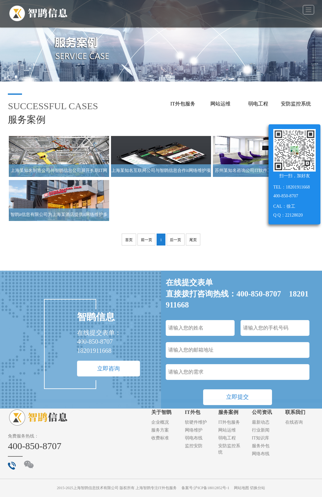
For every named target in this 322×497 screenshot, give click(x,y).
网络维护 (194, 430)
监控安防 (194, 445)
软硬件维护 (196, 422)
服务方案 (160, 430)
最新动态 (260, 422)
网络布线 (260, 453)
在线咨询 (294, 422)
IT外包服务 (182, 103)
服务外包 (260, 445)
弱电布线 (194, 438)
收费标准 (160, 438)
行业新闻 (260, 430)
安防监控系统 (296, 103)
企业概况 (160, 422)
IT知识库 (260, 438)
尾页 (193, 240)
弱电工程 (258, 103)
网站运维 (220, 103)
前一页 (146, 240)
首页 (129, 240)
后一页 (175, 240)
